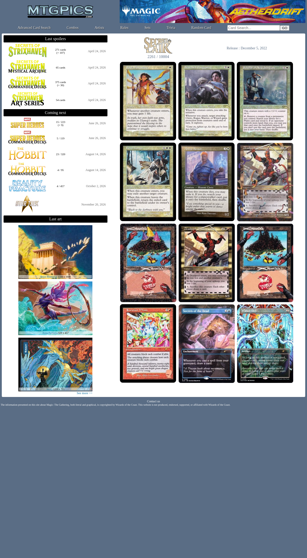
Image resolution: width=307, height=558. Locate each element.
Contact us (153, 401)
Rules (124, 28)
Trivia (171, 28)
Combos (73, 28)
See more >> (85, 393)
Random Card (201, 28)
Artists (99, 28)
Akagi (49, 389)
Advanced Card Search (34, 28)
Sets (148, 28)
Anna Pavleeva (50, 333)
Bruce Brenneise (48, 276)
